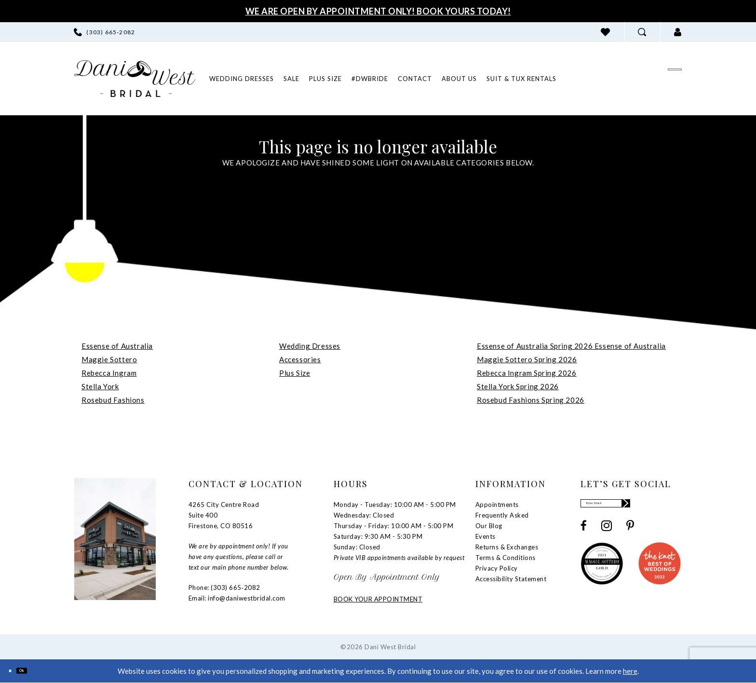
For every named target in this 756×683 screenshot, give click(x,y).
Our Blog (488, 526)
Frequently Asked (502, 515)
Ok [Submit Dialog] (37, 670)
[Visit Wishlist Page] (605, 32)
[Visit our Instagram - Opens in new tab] (606, 533)
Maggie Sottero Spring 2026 (527, 359)
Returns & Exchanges (507, 547)
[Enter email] (630, 507)
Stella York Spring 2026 (518, 386)
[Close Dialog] (15, 670)
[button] (678, 32)
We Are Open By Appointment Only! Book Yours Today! (378, 11)
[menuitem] (104, 32)
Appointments (497, 504)
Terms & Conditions (505, 557)
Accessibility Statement (511, 579)
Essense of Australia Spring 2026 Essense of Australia (571, 346)
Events (485, 536)
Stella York (100, 386)
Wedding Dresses (309, 346)
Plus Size (294, 373)
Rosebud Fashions (113, 400)
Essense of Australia (117, 346)
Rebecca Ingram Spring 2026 (527, 373)
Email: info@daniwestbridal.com (237, 598)
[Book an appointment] (624, 78)
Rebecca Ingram (108, 373)
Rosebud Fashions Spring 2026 (530, 400)
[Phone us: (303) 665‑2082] (104, 32)
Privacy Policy (496, 568)
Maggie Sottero (109, 359)
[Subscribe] (673, 507)
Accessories (300, 359)
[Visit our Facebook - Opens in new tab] (583, 533)
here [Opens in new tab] (630, 671)
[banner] (134, 78)
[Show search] (642, 32)
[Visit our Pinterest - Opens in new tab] (630, 533)
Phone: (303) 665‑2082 (224, 587)
